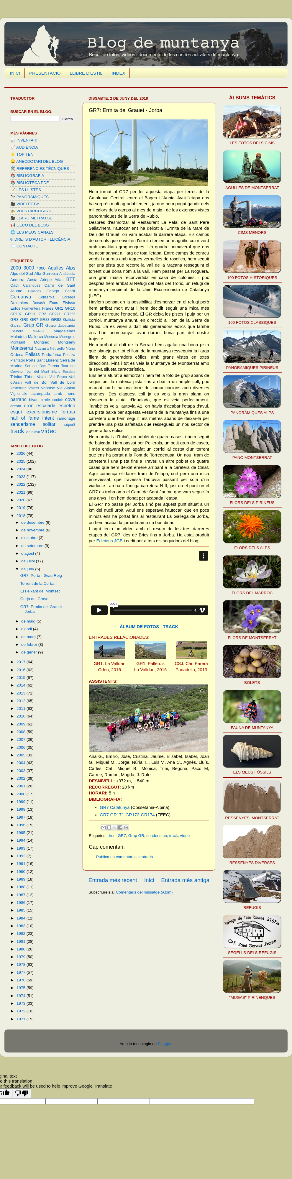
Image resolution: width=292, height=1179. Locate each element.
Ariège (46, 279)
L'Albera (16, 331)
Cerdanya (20, 296)
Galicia (69, 319)
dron (112, 835)
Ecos (53, 303)
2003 (22, 771)
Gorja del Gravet (35, 599)
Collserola (47, 297)
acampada (41, 393)
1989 (22, 879)
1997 (22, 817)
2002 (22, 778)
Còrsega (68, 297)
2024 (22, 469)
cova (70, 399)
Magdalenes (64, 331)
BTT (70, 279)
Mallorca (35, 336)
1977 (22, 972)
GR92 (56, 319)
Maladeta (18, 336)
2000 (15, 267)
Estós (15, 308)
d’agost (28, 553)
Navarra (42, 348)
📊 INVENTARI (23, 140)
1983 (22, 926)
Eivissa (69, 303)
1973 (22, 1003)
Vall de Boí (36, 382)
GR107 (16, 314)
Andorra (17, 279)
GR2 (42, 314)
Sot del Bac (35, 366)
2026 (22, 453)
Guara (51, 325)
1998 (22, 809)
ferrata (68, 411)
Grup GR (136, 835)
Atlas (59, 279)
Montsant (17, 342)
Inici (149, 880)
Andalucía (67, 274)
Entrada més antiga (185, 880)
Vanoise (48, 388)
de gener (29, 652)
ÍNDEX (118, 72)
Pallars (32, 354)
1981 (22, 941)
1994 (22, 840)
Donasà (38, 303)
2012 (22, 701)
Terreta (53, 366)
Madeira (38, 331)
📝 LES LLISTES (25, 190)
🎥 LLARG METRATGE (31, 218)
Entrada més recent (112, 880)
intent (48, 418)
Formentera (31, 308)
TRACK (170, 626)
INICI (15, 72)
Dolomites (19, 303)
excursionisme (42, 411)
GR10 (70, 308)
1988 (22, 887)
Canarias (34, 291)
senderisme (156, 835)
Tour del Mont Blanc (42, 372)
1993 (22, 848)
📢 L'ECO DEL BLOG (29, 225)
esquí (16, 411)
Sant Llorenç (48, 360)
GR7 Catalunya (115, 807)
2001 (22, 786)
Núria (70, 348)
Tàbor (29, 377)
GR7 (122, 835)
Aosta (32, 279)
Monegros (67, 337)
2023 (22, 476)
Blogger (164, 1044)
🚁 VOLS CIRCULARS (30, 211)
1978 (22, 964)
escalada (45, 405)
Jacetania (66, 325)
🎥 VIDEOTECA (25, 204)
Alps (71, 267)
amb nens (65, 393)
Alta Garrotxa (46, 273)
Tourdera (69, 371)
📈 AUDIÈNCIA (24, 147)
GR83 (45, 320)
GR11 (30, 314)
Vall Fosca (58, 377)
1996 (22, 825)
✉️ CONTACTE (24, 246)
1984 (22, 918)
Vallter (33, 388)
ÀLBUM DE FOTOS (139, 626)
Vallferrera (18, 388)
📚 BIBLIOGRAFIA (27, 175)
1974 (22, 996)
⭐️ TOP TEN (21, 154)
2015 (22, 677)
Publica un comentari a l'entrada (124, 857)
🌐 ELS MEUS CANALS (32, 232)
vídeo (185, 835)
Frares (47, 308)
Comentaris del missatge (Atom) (144, 892)
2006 (22, 747)
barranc (18, 399)
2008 (22, 732)
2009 (22, 724)
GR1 (59, 308)
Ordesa (16, 354)
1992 (22, 856)
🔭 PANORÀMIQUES (29, 197)
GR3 (14, 319)
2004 (22, 763)
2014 (22, 685)
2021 (22, 492)
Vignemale (18, 394)
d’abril (27, 629)
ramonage (66, 418)
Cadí (14, 285)
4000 (41, 268)
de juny (28, 569)
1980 (22, 949)
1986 (22, 902)
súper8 (69, 425)
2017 (22, 662)
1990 (22, 871)
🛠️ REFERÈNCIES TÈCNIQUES (39, 168)
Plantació (17, 360)
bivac (34, 400)
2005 (22, 755)
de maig (29, 621)
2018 (22, 515)
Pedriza (69, 355)
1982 (22, 933)
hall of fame (24, 418)
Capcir (70, 291)
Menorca (51, 337)
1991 (22, 863)
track (173, 835)
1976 (22, 980)
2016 (22, 670)
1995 (22, 832)
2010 (22, 716)
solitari (50, 424)
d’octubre (30, 538)
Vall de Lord (62, 382)
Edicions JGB (109, 540)
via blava (33, 432)
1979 (22, 957)
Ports (30, 360)
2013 (22, 693)
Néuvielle (57, 349)
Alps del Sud (21, 273)
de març (29, 637)
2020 (22, 500)
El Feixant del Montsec (40, 591)
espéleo (66, 405)
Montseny (66, 342)
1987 (22, 895)
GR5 (24, 319)
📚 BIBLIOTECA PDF (29, 182)
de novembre (33, 530)
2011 (22, 708)
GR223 (69, 314)
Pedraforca (51, 354)
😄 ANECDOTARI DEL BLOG (36, 161)
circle (45, 400)
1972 (22, 1011)
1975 (22, 988)
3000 (29, 267)
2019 (22, 507)
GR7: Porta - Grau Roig (41, 575)
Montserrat (21, 348)
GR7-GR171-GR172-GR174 (127, 814)
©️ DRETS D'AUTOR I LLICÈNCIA (40, 239)
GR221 (54, 314)
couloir (57, 400)
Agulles (55, 267)
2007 (22, 739)
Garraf (16, 325)
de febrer (29, 644)
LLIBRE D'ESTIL (86, 72)
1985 (22, 910)
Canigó (52, 291)
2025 (22, 461)
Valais (42, 377)
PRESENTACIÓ (44, 72)
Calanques (31, 285)
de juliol (28, 561)
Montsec (41, 342)
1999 (22, 801)
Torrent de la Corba (37, 583)
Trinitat (16, 377)
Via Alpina (66, 388)
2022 (22, 484)
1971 (22, 1019)
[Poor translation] (21, 1093)
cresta (15, 406)
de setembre (33, 545)
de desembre (33, 522)
